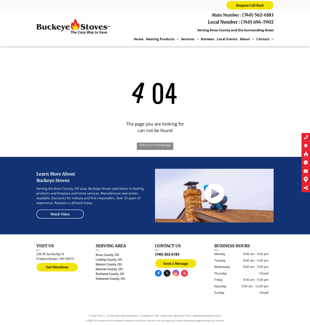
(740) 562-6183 (258, 15)
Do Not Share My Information (122, 315)
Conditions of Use (149, 315)
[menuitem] (137, 39)
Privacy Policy (96, 315)
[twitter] (167, 274)
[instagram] (175, 274)
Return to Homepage (155, 145)
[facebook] (158, 274)
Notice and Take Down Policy (176, 315)
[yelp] (184, 274)
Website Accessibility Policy (207, 315)
